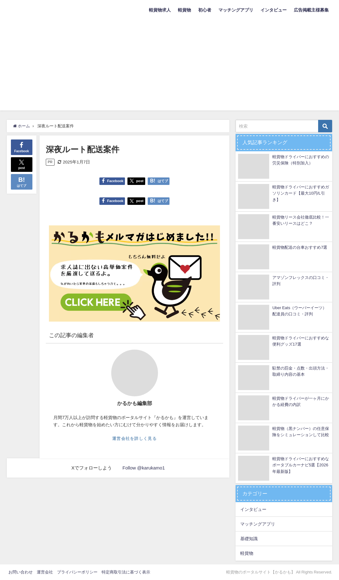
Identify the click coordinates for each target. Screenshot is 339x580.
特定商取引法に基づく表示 (126, 572)
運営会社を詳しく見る (134, 438)
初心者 (204, 10)
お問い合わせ (20, 572)
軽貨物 (184, 10)
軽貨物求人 (160, 10)
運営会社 (45, 572)
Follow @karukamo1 (143, 467)
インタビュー (273, 10)
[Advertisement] (169, 67)
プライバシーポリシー (77, 572)
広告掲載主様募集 (311, 10)
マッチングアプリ (235, 10)
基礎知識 (249, 538)
